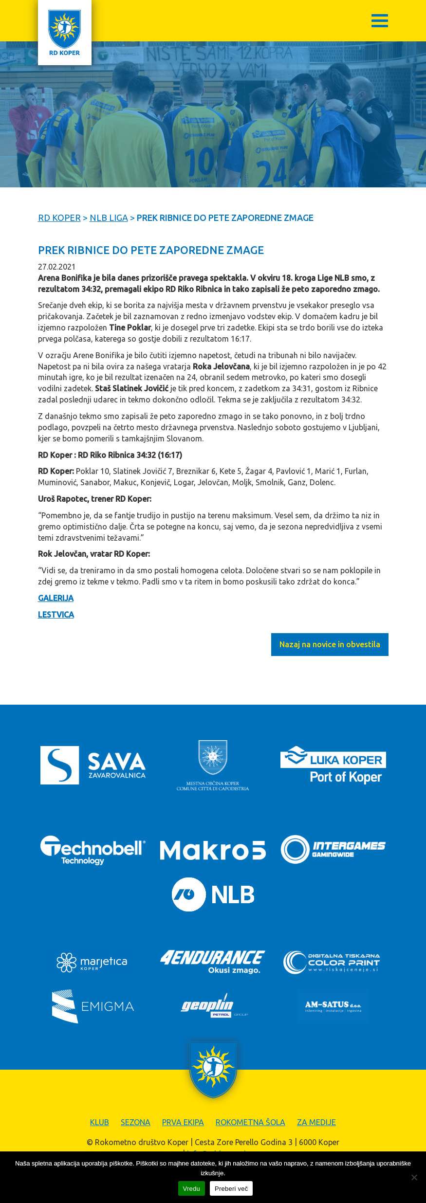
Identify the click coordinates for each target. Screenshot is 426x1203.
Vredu (191, 1188)
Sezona (135, 1122)
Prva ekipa (183, 1122)
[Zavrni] (414, 1177)
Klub (99, 1122)
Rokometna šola (250, 1122)
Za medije (316, 1122)
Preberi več (231, 1188)
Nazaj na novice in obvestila (329, 644)
